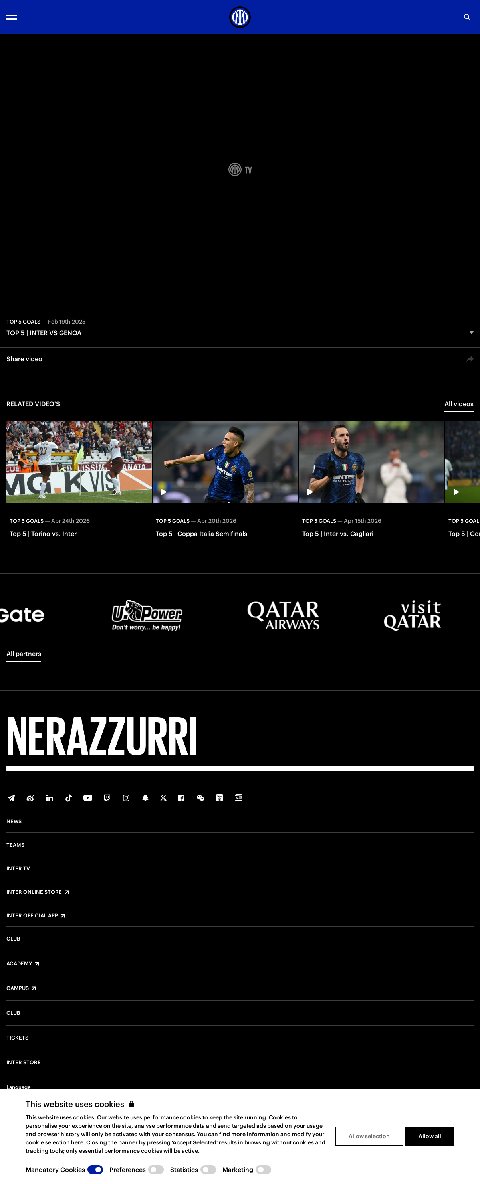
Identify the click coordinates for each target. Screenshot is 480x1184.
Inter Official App (32, 916)
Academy (19, 964)
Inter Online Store (34, 892)
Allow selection (369, 1136)
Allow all (430, 1136)
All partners (23, 654)
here (77, 1142)
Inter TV (18, 869)
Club (13, 939)
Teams (15, 845)
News (14, 821)
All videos (459, 404)
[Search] (467, 17)
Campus (17, 988)
